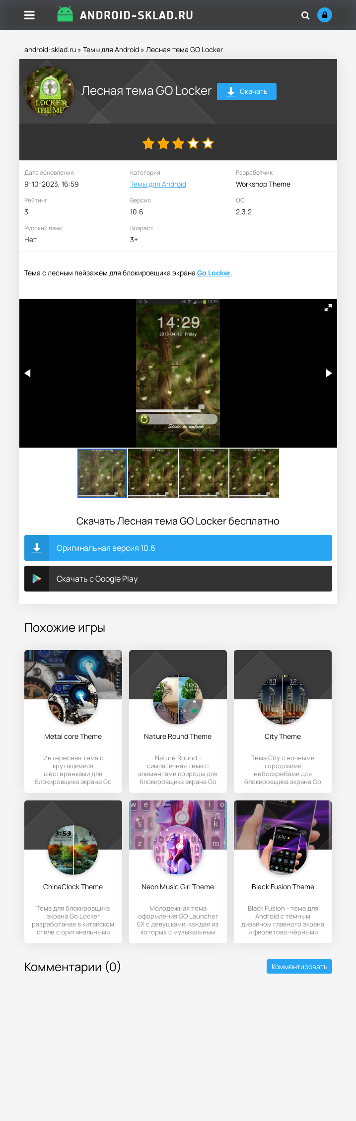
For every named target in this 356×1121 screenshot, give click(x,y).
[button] (328, 308)
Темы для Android (111, 49)
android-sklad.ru (50, 49)
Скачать (246, 92)
